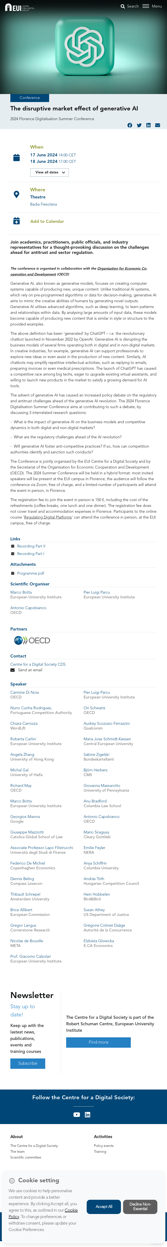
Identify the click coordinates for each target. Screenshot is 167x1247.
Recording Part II (31, 546)
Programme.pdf (30, 574)
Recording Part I (30, 554)
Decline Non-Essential (140, 1207)
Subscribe (27, 1063)
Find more (98, 1042)
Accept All (104, 1207)
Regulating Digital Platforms (48, 517)
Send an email (26, 670)
